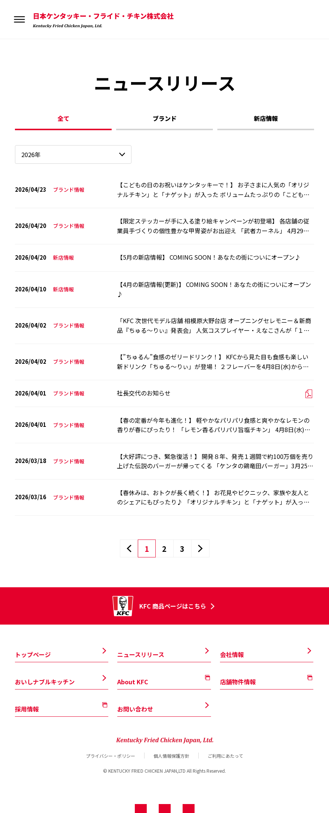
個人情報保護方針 (171, 756)
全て (63, 118)
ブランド (165, 118)
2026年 (31, 154)
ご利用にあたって (225, 756)
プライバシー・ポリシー (110, 756)
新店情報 (266, 118)
